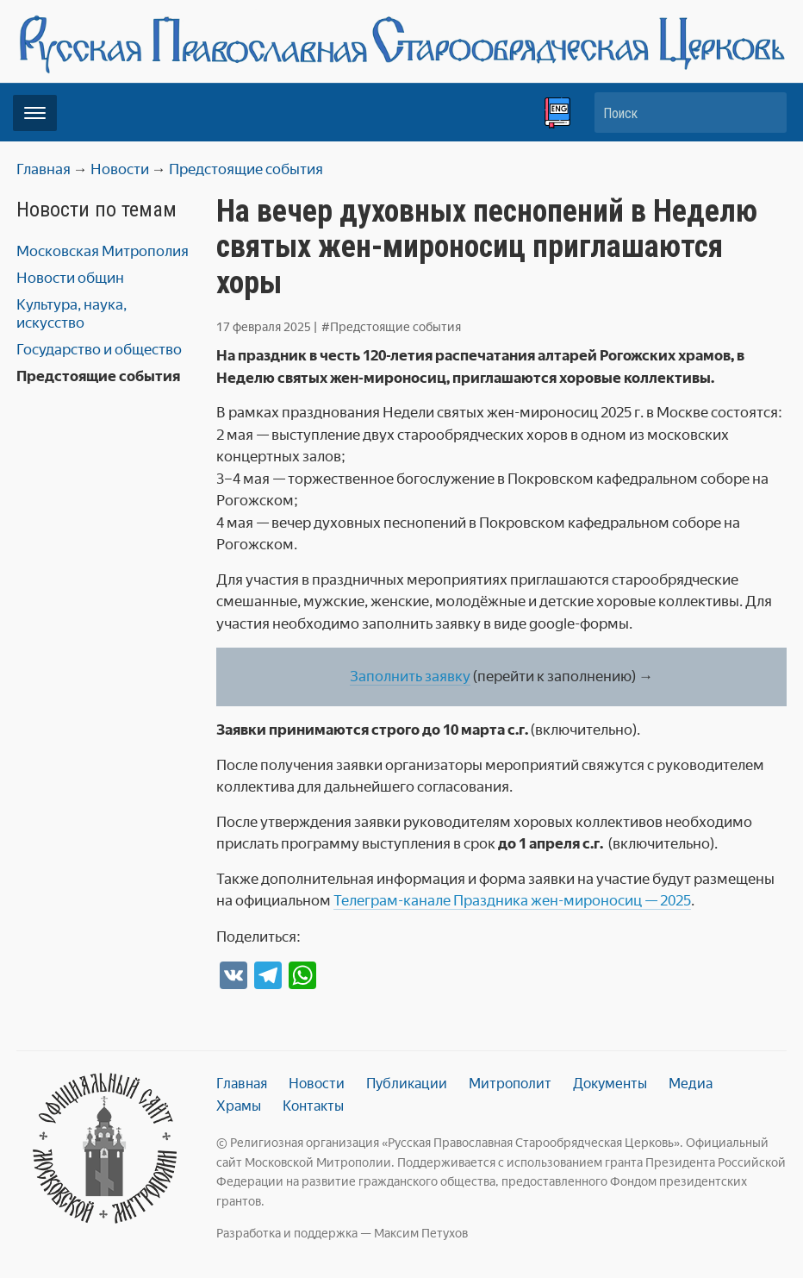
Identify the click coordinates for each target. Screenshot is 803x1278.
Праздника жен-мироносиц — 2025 (572, 900)
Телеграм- (368, 900)
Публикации (406, 1083)
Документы (610, 1083)
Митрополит (510, 1083)
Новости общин (70, 277)
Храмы (238, 1106)
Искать (765, 112)
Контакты (313, 1106)
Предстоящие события (98, 376)
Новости (317, 1083)
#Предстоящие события (391, 327)
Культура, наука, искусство (71, 313)
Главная (241, 1083)
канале (428, 900)
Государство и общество (99, 349)
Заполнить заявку (410, 676)
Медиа (691, 1083)
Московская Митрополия (102, 251)
